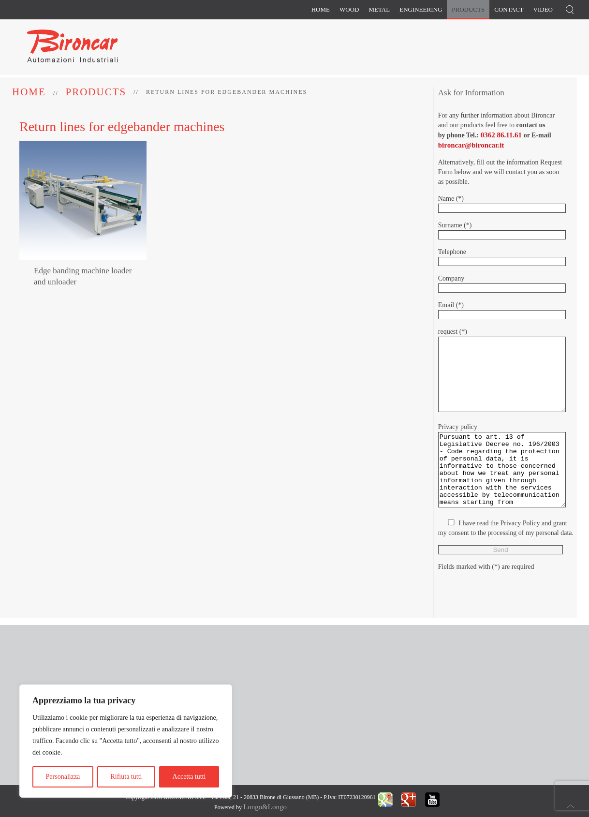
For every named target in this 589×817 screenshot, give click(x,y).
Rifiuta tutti (126, 776)
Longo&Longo (265, 807)
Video (543, 9)
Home (320, 9)
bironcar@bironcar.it (471, 145)
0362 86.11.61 (501, 135)
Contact (508, 9)
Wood (349, 9)
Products (468, 9)
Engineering (420, 9)
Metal (379, 9)
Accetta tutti (189, 776)
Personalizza (63, 776)
